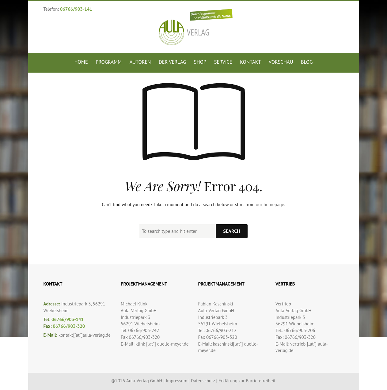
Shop (200, 62)
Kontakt (250, 62)
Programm (109, 62)
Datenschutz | (204, 381)
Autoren (140, 62)
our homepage (270, 204)
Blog (307, 62)
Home (81, 62)
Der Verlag (172, 62)
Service (223, 62)
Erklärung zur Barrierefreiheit (246, 381)
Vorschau (281, 62)
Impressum (176, 381)
